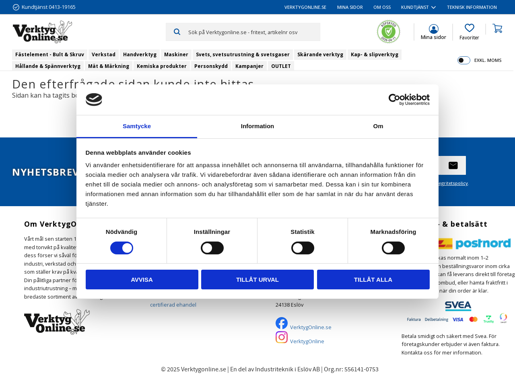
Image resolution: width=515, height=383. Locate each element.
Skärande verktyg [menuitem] (320, 54)
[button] (469, 32)
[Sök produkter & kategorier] (254, 31)
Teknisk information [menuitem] (472, 7)
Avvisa (142, 279)
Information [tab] (257, 126)
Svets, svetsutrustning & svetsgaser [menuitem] (243, 54)
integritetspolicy (450, 183)
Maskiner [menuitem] (176, 54)
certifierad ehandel (173, 304)
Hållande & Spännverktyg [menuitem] (47, 66)
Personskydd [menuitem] (211, 66)
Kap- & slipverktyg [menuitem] (374, 54)
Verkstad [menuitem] (103, 54)
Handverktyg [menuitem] (140, 54)
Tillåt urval (257, 279)
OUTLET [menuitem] (281, 66)
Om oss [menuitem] (382, 7)
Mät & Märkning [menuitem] (108, 66)
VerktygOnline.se (311, 327)
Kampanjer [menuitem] (249, 66)
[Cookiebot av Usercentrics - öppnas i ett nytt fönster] (394, 100)
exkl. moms (487, 60)
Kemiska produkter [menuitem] (162, 66)
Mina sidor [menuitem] (350, 7)
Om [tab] (378, 126)
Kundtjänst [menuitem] (415, 7)
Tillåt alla (373, 279)
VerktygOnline (307, 341)
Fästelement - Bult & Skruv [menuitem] (49, 54)
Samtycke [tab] (137, 126)
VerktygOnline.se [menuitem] (305, 7)
